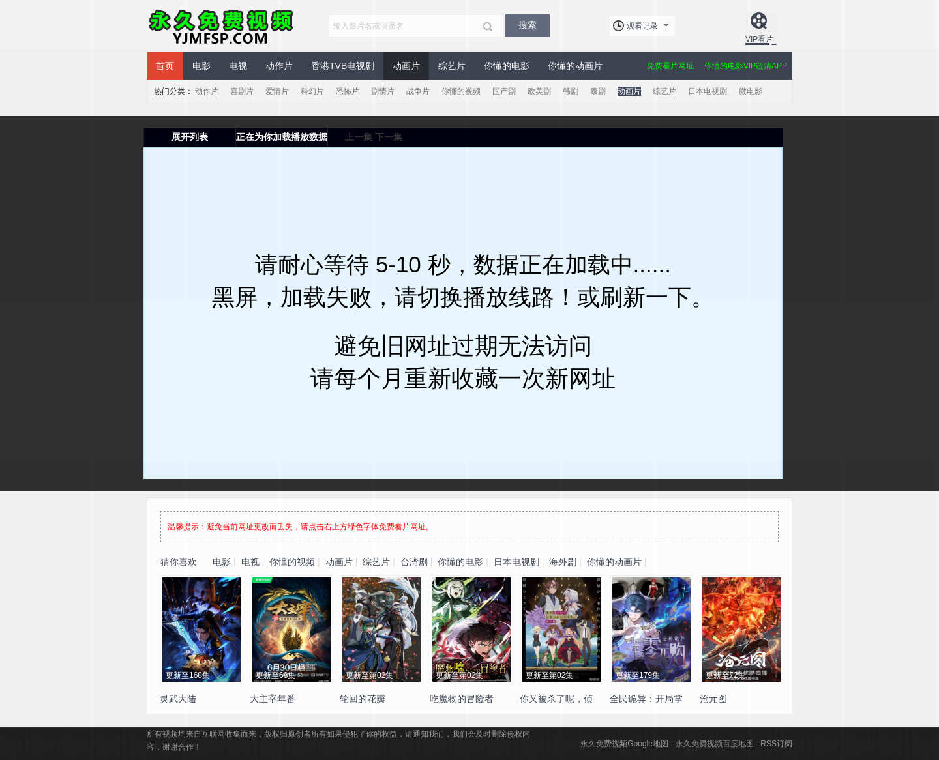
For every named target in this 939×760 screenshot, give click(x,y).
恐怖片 (347, 91)
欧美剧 (539, 91)
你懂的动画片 (575, 66)
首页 (165, 66)
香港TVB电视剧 (342, 66)
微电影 (750, 91)
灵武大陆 (178, 699)
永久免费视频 (222, 26)
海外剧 (562, 562)
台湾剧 (414, 562)
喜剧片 (242, 91)
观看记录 (642, 26)
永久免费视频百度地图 (715, 743)
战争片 (418, 91)
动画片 (406, 66)
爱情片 (277, 91)
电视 (238, 66)
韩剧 (570, 91)
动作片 (279, 66)
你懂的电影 (506, 66)
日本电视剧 (707, 91)
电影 (201, 66)
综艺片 (452, 66)
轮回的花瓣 (362, 699)
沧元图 (713, 699)
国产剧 (504, 91)
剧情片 (383, 91)
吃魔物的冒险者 (462, 699)
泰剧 (598, 91)
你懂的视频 (461, 91)
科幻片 (312, 91)
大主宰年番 (272, 699)
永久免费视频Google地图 (624, 743)
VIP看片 (759, 39)
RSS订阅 (776, 743)
